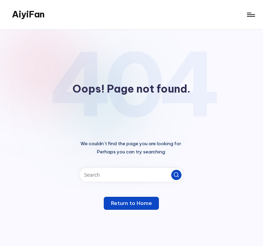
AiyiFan (28, 14)
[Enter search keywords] (131, 174)
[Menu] (250, 15)
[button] (176, 175)
